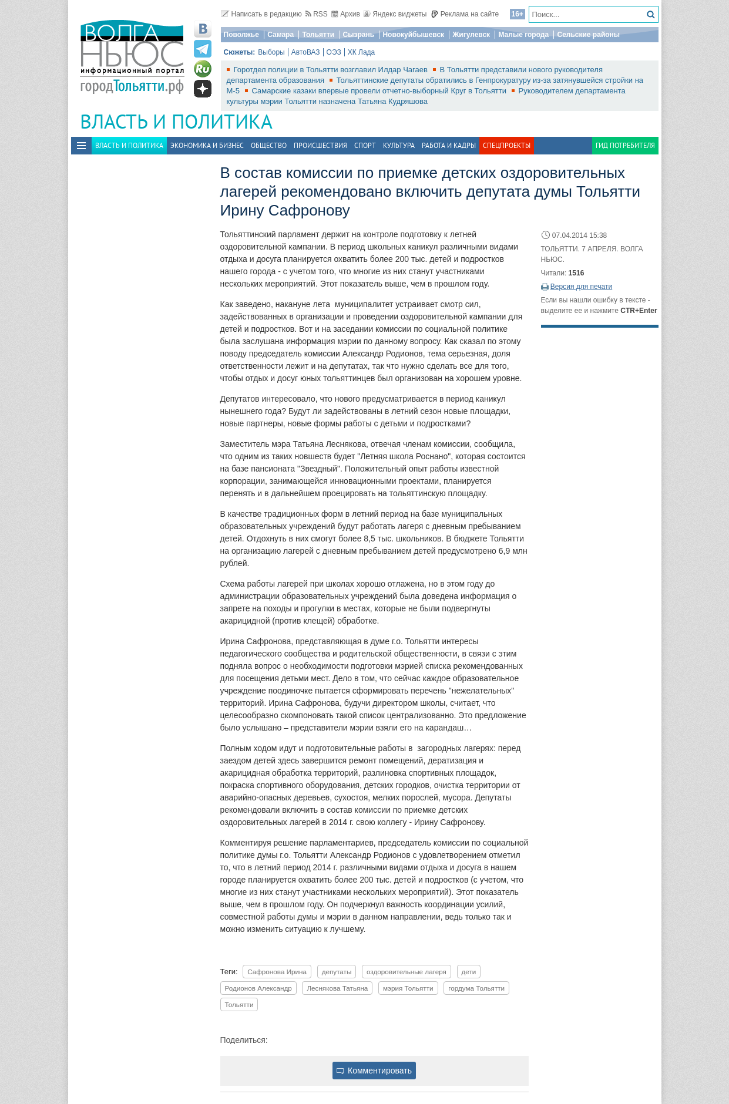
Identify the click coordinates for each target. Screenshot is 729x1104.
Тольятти (318, 35)
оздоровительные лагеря (406, 971)
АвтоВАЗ (305, 52)
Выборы (271, 52)
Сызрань (359, 35)
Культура (399, 145)
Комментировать (374, 1070)
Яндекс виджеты (395, 14)
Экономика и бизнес (207, 145)
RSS (316, 14)
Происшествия (320, 145)
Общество (269, 145)
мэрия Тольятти (408, 988)
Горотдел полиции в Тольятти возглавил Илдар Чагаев (332, 69)
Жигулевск (471, 35)
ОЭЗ (334, 52)
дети (469, 971)
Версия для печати (581, 286)
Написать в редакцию (261, 14)
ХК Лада (361, 52)
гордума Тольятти (476, 988)
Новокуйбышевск (413, 35)
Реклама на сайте (465, 14)
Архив (345, 14)
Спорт (365, 145)
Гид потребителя (625, 145)
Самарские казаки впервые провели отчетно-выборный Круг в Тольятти (380, 90)
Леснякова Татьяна (337, 988)
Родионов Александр (258, 988)
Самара (280, 35)
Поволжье (241, 35)
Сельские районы (588, 35)
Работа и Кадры (449, 145)
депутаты (337, 971)
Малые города (523, 35)
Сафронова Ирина (277, 971)
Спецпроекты (506, 145)
